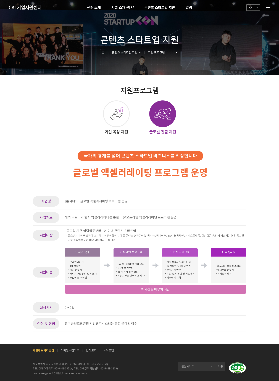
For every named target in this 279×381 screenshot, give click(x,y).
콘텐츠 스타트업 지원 (159, 7)
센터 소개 (94, 7)
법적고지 (91, 350)
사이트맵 (108, 350)
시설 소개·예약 (122, 7)
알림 (189, 7)
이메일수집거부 (70, 350)
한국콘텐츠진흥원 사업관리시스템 (88, 323)
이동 (220, 366)
